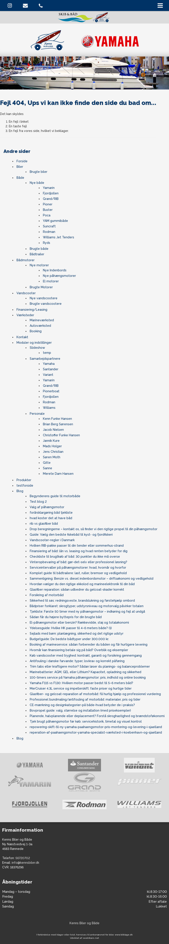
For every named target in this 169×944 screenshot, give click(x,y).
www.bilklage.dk (124, 934)
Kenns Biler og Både (84, 923)
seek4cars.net (91, 938)
